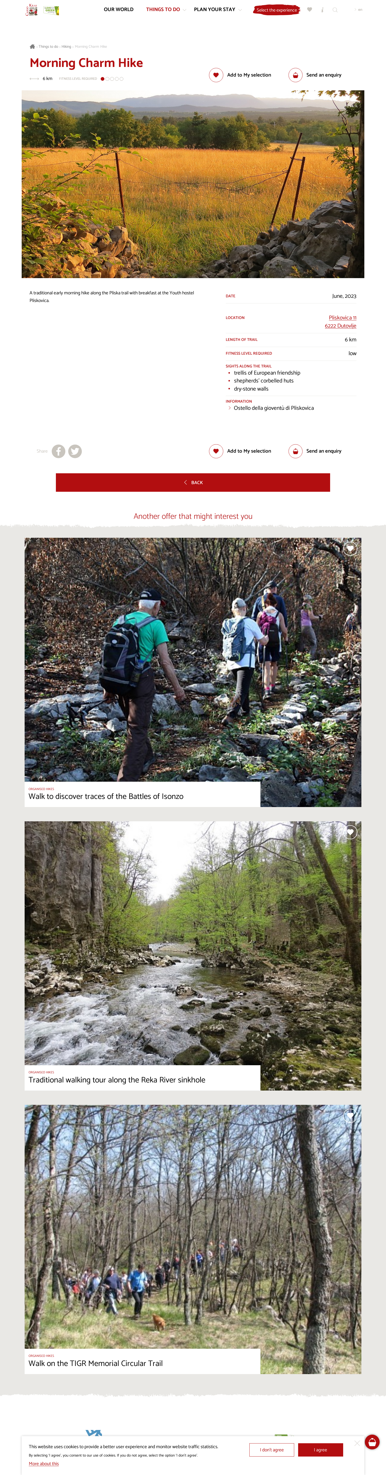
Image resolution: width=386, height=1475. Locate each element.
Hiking (66, 47)
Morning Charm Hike (91, 47)
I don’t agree (272, 1450)
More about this (44, 1464)
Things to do (48, 47)
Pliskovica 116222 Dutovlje (340, 321)
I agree (320, 1450)
